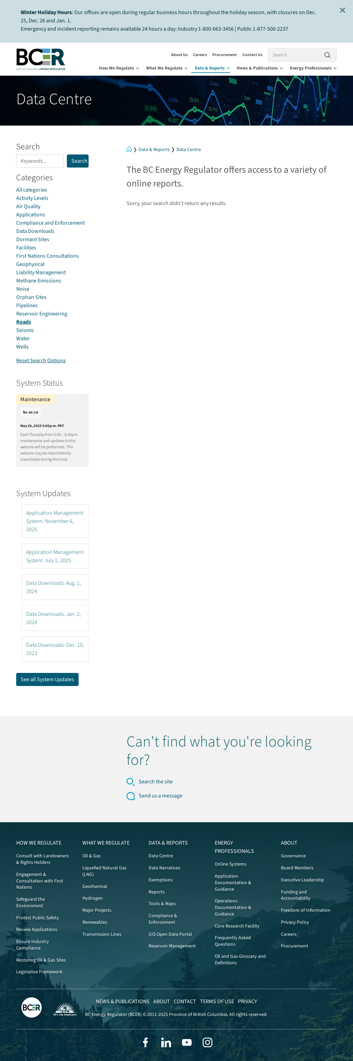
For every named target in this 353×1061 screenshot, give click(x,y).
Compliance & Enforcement (163, 919)
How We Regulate (119, 68)
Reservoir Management (172, 946)
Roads (23, 322)
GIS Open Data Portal (170, 934)
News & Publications (260, 68)
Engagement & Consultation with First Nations (39, 881)
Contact (185, 1001)
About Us (179, 55)
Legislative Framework (39, 971)
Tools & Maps (162, 903)
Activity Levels (32, 198)
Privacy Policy (295, 922)
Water (23, 338)
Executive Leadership (302, 880)
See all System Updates (47, 679)
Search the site (156, 781)
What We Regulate (167, 68)
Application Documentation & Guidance (233, 883)
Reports (157, 892)
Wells (22, 347)
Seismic (25, 330)
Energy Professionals (313, 68)
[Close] (342, 10)
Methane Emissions (38, 281)
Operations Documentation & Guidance (233, 908)
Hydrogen (92, 898)
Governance (293, 856)
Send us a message (160, 796)
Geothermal (94, 886)
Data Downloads (35, 231)
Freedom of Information (306, 910)
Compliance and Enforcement (50, 223)
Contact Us (252, 55)
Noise (22, 289)
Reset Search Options (41, 360)
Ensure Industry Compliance (32, 945)
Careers (200, 55)
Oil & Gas (91, 856)
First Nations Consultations (47, 256)
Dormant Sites (32, 239)
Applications (30, 214)
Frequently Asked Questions (233, 941)
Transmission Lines (101, 934)
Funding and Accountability (296, 895)
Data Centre (188, 149)
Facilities (26, 247)
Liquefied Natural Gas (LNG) (104, 871)
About (289, 843)
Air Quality (28, 206)
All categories (31, 190)
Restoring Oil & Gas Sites (41, 960)
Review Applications (36, 929)
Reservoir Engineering (41, 314)
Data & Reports (212, 68)
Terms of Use (217, 1001)
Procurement (224, 55)
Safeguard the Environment (30, 902)
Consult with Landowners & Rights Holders (42, 859)
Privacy (247, 1001)
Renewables (94, 922)
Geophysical (30, 264)
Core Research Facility (237, 926)
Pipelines (27, 305)
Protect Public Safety (37, 917)
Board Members (297, 868)
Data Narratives (164, 868)
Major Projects (96, 910)
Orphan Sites (31, 297)
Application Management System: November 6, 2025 (54, 521)
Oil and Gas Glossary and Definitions (240, 959)
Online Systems (230, 864)
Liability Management (41, 272)
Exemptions (161, 880)
